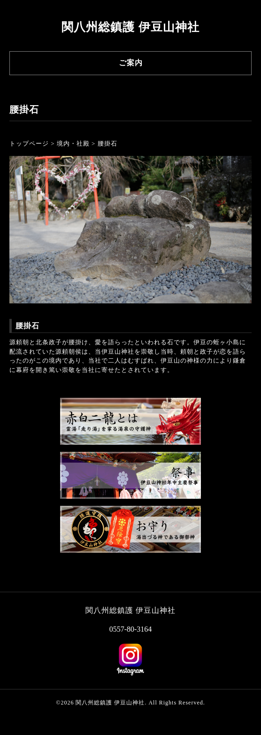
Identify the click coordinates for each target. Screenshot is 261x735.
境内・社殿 (73, 143)
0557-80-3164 (130, 629)
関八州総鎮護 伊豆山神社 (130, 27)
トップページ (29, 143)
